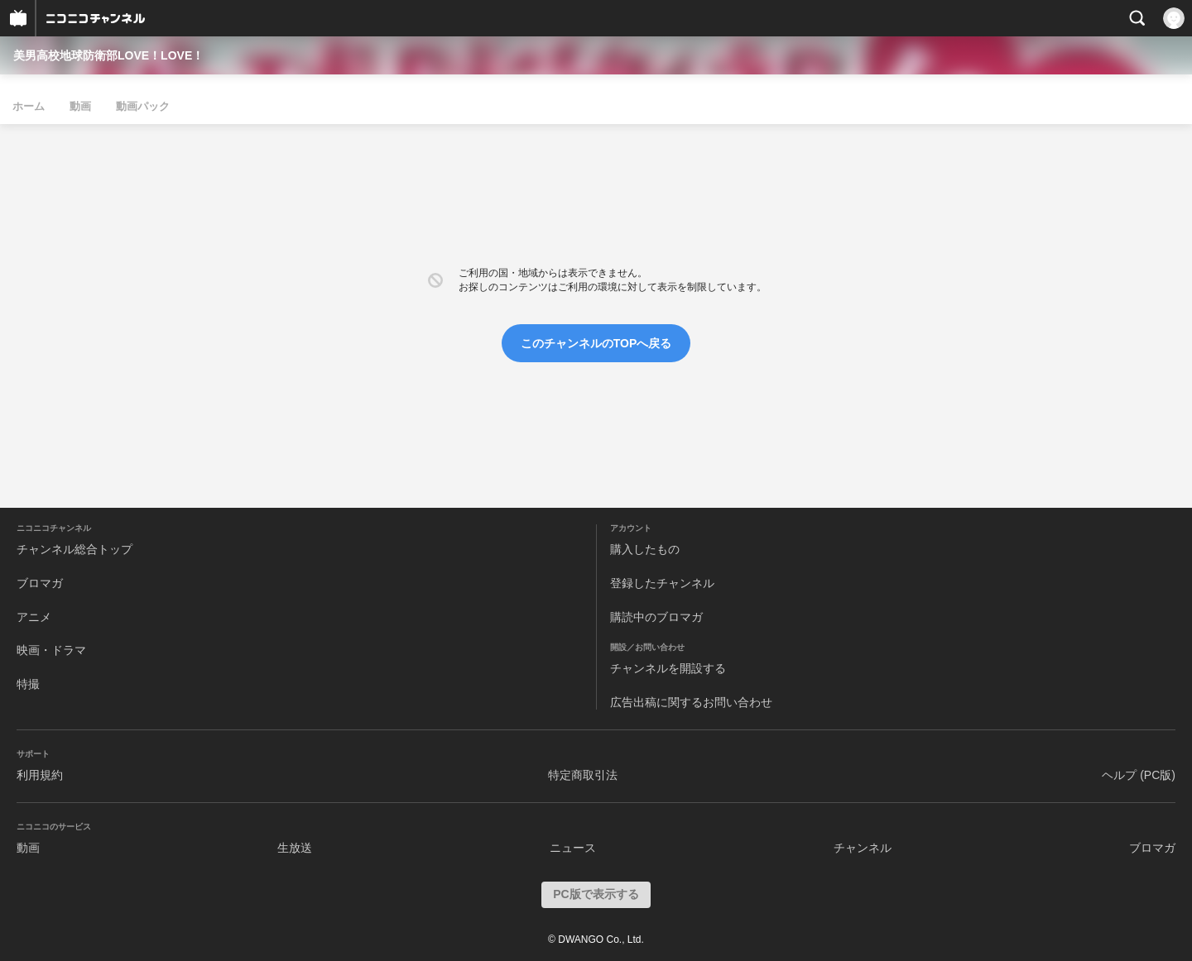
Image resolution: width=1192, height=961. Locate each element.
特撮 (28, 684)
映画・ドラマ (51, 650)
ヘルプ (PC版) (1138, 775)
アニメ (34, 617)
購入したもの (645, 549)
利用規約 (40, 775)
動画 (80, 106)
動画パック (143, 106)
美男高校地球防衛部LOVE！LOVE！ (108, 55)
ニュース (573, 847)
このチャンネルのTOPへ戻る (596, 343)
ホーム (28, 106)
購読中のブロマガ (656, 617)
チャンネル (863, 847)
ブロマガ (40, 583)
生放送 (294, 847)
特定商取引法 (583, 775)
